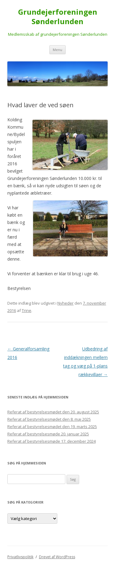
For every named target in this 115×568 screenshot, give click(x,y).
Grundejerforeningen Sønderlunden (57, 16)
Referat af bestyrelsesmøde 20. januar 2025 (48, 434)
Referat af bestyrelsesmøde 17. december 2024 (51, 441)
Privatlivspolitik (20, 556)
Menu (57, 49)
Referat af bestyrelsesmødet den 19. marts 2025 (52, 426)
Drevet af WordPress (57, 556)
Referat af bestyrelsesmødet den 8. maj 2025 (49, 419)
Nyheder (65, 303)
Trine (26, 310)
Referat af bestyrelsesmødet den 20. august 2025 (53, 412)
